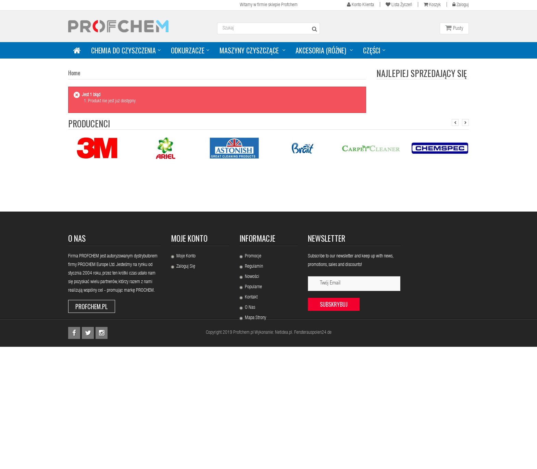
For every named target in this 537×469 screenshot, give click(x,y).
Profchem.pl (91, 402)
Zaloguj (460, 4)
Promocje (253, 352)
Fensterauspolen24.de (313, 455)
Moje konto (189, 334)
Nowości (252, 372)
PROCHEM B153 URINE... (437, 129)
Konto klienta (360, 4)
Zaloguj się (185, 362)
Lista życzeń (399, 4)
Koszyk (432, 4)
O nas (250, 403)
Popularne (253, 383)
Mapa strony (255, 413)
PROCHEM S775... (430, 169)
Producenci (89, 219)
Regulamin (254, 362)
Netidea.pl (283, 455)
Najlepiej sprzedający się (421, 73)
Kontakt (251, 393)
